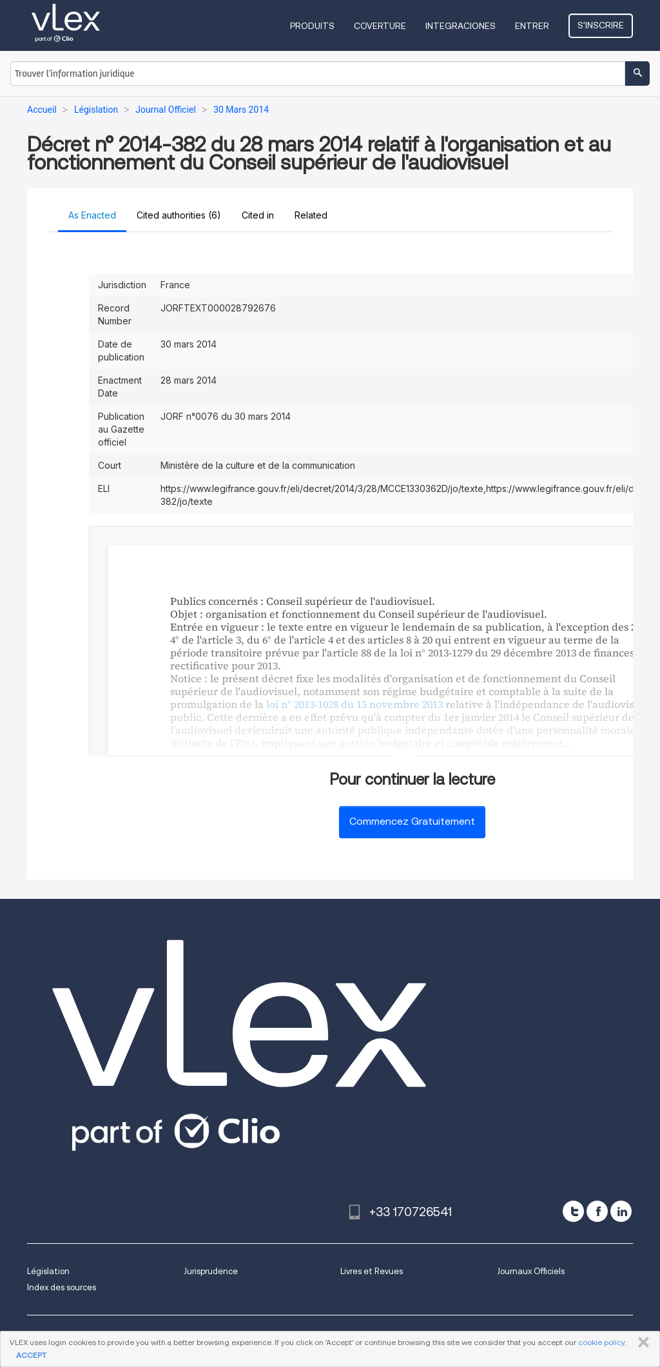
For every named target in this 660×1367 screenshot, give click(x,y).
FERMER (641, 1342)
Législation (48, 1271)
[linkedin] (621, 1211)
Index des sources (61, 1287)
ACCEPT (31, 1355)
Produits (312, 26)
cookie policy (601, 1342)
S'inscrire (601, 25)
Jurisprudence (211, 1271)
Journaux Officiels (531, 1271)
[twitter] (573, 1211)
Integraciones (460, 26)
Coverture (380, 26)
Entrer (532, 26)
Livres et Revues (371, 1271)
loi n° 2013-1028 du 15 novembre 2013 (354, 704)
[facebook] (597, 1211)
